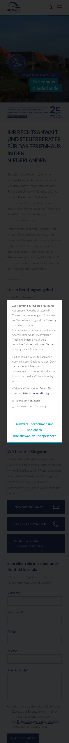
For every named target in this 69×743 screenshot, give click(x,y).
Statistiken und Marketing (29, 406)
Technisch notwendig (26, 400)
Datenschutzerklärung (35, 393)
